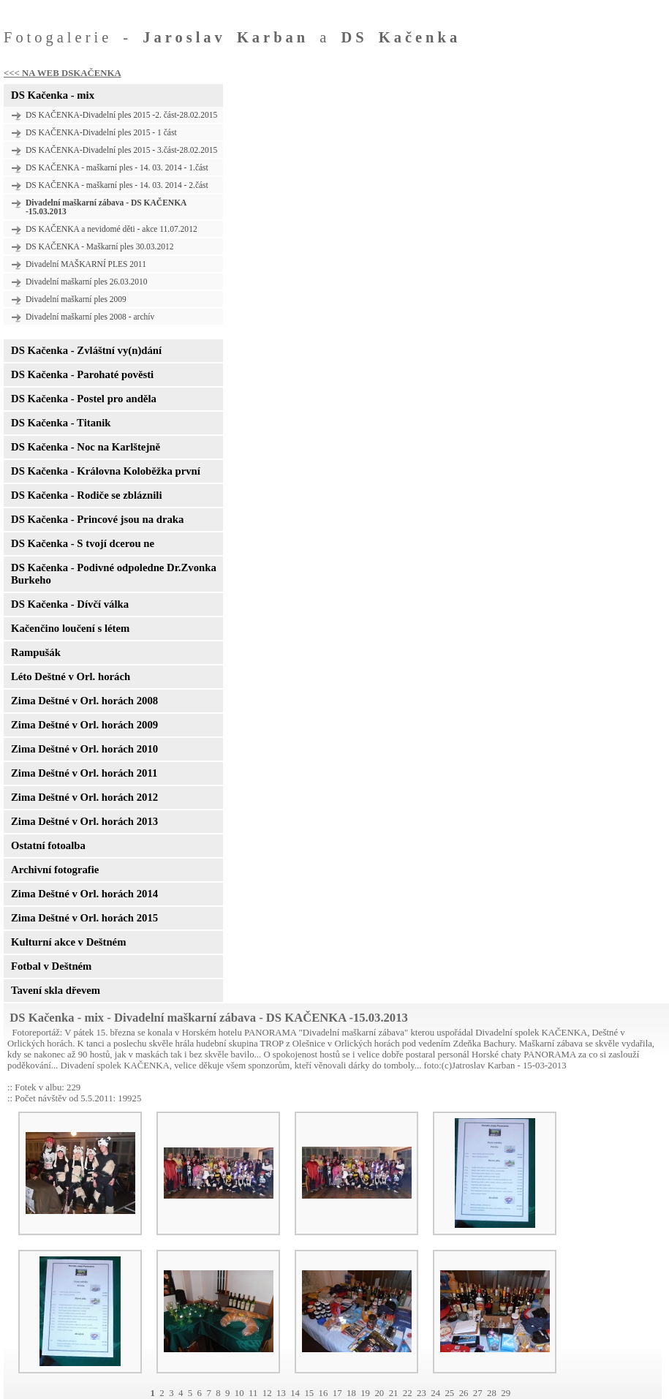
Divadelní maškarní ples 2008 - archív (90, 316)
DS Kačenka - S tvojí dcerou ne (82, 543)
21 (393, 1393)
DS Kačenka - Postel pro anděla (83, 398)
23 (421, 1393)
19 (365, 1393)
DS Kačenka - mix (52, 95)
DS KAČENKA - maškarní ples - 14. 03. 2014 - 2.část (117, 185)
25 (449, 1393)
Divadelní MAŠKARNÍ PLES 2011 (86, 264)
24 (435, 1393)
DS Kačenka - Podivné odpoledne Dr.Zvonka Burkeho (113, 574)
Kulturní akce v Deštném (68, 942)
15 (309, 1393)
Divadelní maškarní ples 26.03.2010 (87, 281)
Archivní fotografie (55, 869)
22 (407, 1393)
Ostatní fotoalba (48, 845)
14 (295, 1393)
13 (281, 1393)
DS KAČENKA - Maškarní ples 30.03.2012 (99, 246)
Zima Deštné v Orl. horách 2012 (84, 797)
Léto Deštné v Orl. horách (70, 676)
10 (239, 1393)
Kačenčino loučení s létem (70, 628)
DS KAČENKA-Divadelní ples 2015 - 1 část (101, 132)
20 (379, 1393)
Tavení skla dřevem (55, 990)
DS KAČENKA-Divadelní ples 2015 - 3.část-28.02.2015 (121, 150)
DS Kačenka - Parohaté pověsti (82, 374)
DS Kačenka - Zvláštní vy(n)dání (86, 350)
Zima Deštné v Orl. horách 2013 (84, 821)
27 (478, 1393)
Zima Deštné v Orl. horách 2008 (84, 700)
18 (351, 1393)
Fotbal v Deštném (51, 966)
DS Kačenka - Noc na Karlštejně (85, 447)
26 (464, 1393)
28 (491, 1393)
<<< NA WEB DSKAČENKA (62, 73)
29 (505, 1393)
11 (253, 1393)
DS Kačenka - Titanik (60, 423)
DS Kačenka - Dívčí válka (70, 604)
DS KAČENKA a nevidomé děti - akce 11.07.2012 (111, 229)
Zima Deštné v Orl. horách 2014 (84, 894)
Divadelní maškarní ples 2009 (76, 299)
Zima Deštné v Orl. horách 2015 (84, 918)
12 (267, 1393)
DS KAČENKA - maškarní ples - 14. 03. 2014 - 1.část (117, 167)
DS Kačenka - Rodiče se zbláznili (86, 495)
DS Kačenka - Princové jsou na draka (97, 519)
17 (337, 1393)
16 (323, 1393)
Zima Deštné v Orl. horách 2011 (84, 773)
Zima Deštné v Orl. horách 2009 (84, 725)
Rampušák (36, 652)
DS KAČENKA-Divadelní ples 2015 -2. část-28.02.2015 (121, 114)
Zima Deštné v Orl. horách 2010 (84, 749)
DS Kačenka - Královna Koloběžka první (105, 471)
